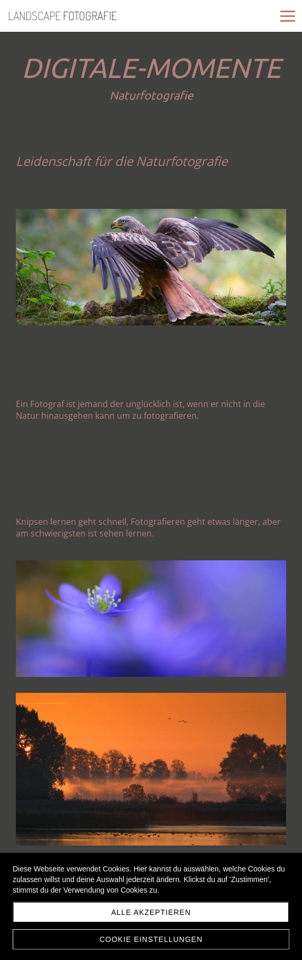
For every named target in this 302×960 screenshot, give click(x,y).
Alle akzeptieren (151, 912)
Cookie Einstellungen (151, 939)
